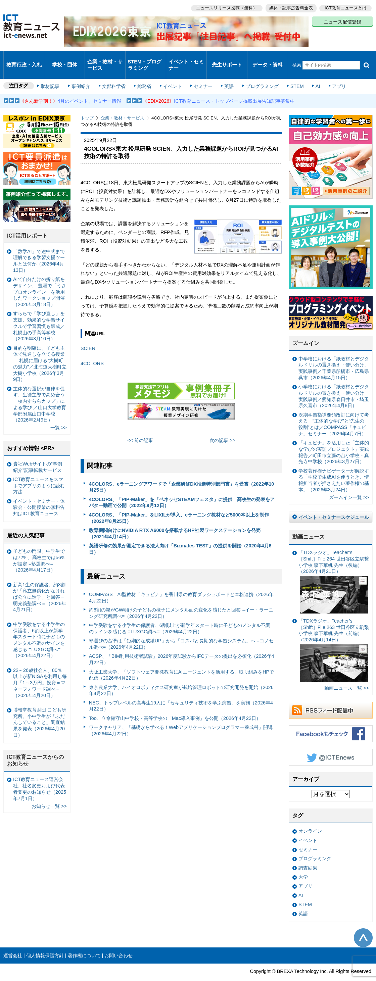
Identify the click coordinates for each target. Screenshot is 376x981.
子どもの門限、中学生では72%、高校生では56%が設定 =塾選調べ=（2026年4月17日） (39, 548)
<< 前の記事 (140, 428)
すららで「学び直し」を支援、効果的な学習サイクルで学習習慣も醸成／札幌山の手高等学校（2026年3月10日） (39, 313)
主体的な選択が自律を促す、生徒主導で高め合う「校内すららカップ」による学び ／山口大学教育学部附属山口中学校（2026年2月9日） (39, 391)
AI (310, 74)
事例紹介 (83, 74)
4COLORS (92, 351)
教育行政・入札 (24, 58)
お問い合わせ (118, 943)
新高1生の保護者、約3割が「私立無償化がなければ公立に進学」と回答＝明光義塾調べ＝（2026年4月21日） (39, 584)
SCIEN (88, 336)
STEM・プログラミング (145, 58)
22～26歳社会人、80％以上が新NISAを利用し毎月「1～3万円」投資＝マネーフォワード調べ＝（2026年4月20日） (40, 670)
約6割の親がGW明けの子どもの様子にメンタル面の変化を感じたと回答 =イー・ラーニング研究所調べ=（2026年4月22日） (181, 600)
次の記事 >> (222, 428)
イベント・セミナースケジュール (333, 504)
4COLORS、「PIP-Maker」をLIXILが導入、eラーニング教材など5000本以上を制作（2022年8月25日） (179, 505)
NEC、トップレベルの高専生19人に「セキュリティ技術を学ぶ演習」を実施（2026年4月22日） (181, 693)
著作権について (84, 943)
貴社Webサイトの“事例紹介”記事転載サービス (37, 454)
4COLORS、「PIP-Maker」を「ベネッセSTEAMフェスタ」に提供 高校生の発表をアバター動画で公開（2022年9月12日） (182, 490)
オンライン (310, 818)
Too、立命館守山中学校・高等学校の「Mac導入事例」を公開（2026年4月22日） (175, 705)
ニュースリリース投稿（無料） (223, 6)
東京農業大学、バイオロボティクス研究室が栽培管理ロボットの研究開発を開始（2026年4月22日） (181, 678)
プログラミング (257, 74)
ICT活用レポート (27, 223)
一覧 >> (58, 415)
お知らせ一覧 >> (49, 793)
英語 (225, 74)
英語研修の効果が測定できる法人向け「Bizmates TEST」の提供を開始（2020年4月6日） (180, 536)
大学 (303, 864)
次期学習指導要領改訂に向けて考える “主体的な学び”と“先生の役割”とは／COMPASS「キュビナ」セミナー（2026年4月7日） (333, 412)
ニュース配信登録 (342, 20)
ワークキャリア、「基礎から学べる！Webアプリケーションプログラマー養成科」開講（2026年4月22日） (181, 718)
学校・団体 (65, 58)
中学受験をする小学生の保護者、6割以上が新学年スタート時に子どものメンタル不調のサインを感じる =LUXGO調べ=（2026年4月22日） (179, 616)
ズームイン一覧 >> (349, 485)
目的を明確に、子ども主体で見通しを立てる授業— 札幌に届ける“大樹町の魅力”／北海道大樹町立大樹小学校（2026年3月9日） (39, 351)
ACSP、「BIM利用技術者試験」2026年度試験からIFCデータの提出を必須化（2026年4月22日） (181, 647)
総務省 (144, 74)
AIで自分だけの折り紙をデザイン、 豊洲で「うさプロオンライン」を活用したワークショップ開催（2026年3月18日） (39, 279)
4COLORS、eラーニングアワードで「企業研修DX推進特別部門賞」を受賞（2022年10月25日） (181, 475)
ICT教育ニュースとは (346, 6)
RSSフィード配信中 (331, 697)
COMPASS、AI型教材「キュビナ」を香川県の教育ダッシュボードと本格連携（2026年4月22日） (181, 585)
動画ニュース (308, 524)
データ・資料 (267, 58)
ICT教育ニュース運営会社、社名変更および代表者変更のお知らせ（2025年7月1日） (39, 776)
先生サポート (227, 58)
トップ (87, 105)
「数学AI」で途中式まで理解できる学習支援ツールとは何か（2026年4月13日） (39, 248)
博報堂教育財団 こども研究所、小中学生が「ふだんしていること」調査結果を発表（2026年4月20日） (39, 710)
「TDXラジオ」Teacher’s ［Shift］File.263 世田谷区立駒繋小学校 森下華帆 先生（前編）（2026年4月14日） (333, 638)
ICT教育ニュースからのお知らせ (35, 748)
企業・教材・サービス (104, 58)
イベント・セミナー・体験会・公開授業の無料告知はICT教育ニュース (39, 495)
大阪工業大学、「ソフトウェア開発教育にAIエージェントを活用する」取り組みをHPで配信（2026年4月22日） (181, 662)
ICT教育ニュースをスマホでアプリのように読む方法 (39, 473)
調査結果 (307, 855)
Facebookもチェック (331, 721)
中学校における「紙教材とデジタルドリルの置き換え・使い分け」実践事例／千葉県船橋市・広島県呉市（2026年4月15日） (333, 356)
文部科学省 (115, 74)
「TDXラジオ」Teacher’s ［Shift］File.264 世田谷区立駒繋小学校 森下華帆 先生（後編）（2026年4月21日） (333, 569)
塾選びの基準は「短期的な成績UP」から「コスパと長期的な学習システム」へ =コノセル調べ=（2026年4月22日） (181, 631)
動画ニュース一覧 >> (346, 675)
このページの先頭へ (363, 925)
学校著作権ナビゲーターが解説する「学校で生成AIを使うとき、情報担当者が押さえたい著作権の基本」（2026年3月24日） (333, 468)
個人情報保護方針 (45, 943)
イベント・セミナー (186, 58)
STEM (291, 74)
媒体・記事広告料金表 (289, 6)
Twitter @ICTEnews (331, 744)
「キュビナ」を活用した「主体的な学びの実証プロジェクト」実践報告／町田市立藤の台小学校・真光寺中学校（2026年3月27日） (333, 440)
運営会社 (12, 943)
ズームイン (305, 331)
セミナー (200, 74)
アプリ (331, 74)
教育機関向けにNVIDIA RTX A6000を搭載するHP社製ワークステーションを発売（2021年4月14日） (175, 521)
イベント (171, 74)
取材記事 (53, 74)
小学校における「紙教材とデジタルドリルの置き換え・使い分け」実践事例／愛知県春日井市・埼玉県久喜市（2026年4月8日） (333, 384)
